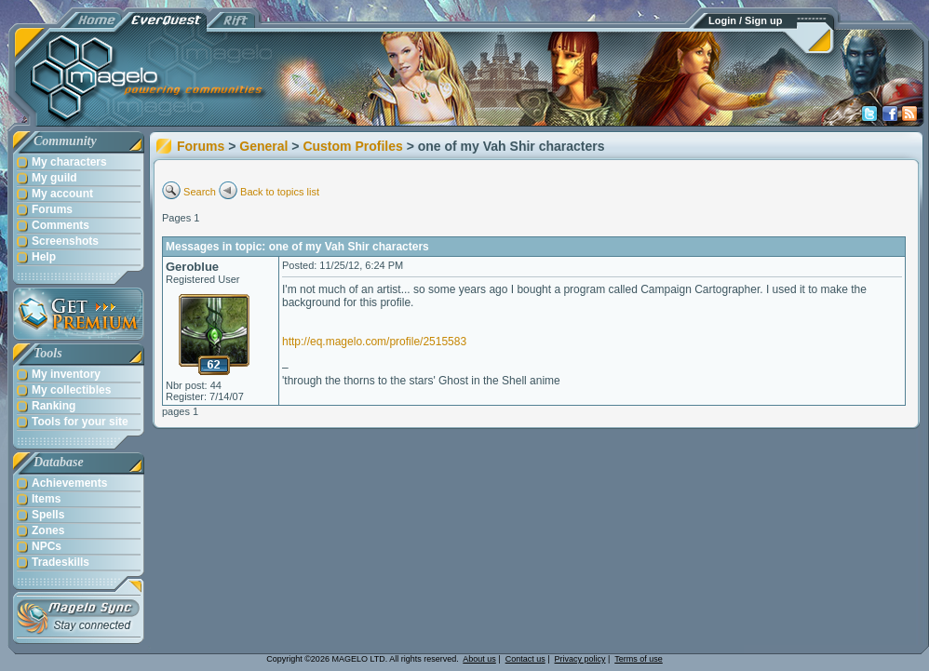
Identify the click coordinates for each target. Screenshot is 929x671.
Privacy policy (580, 659)
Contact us (525, 659)
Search (199, 191)
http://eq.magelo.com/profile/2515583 (374, 341)
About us (479, 659)
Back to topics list (279, 191)
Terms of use (638, 659)
